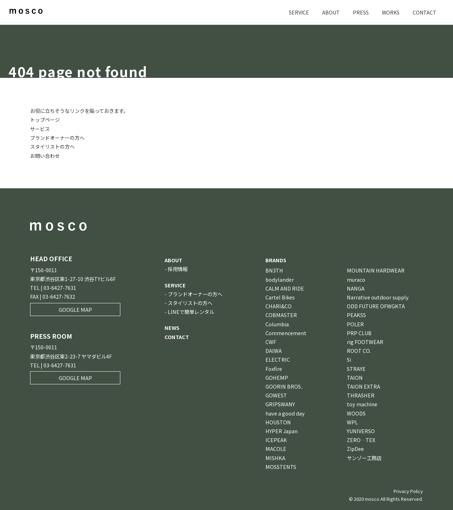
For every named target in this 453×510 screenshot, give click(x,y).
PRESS (360, 12)
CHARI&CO (278, 305)
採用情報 (178, 268)
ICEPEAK (276, 439)
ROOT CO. (359, 350)
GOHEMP (276, 377)
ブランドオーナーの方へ (57, 137)
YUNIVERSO (361, 430)
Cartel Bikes (280, 296)
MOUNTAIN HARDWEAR (376, 270)
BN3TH (274, 270)
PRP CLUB (359, 332)
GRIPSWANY (280, 403)
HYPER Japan (281, 430)
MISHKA (275, 457)
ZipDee (355, 448)
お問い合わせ (45, 155)
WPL (352, 421)
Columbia (277, 323)
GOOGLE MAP (75, 309)
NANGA (356, 288)
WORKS (390, 12)
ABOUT (330, 12)
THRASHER (360, 395)
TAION (355, 377)
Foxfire (273, 368)
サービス (40, 128)
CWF (270, 341)
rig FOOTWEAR (365, 341)
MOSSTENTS (280, 466)
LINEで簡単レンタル (191, 311)
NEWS (172, 327)
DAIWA (273, 350)
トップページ (45, 119)
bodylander (279, 279)
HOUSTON (278, 421)
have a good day (285, 413)
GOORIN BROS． (285, 386)
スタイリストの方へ (52, 146)
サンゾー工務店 (364, 457)
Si (349, 359)
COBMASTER (281, 314)
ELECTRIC (277, 359)
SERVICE (297, 12)
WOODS (356, 413)
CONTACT (424, 12)
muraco (356, 279)
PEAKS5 (356, 314)
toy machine (362, 403)
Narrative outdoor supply (378, 296)
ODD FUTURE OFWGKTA (376, 305)
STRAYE (356, 368)
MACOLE (275, 448)
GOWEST (276, 395)
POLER (355, 323)
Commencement (285, 332)
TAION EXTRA (363, 386)
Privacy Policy (408, 490)
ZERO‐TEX (361, 439)
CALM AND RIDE (284, 288)
